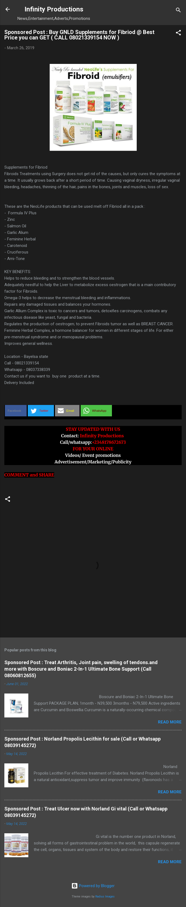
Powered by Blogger (93, 885)
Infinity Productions (54, 9)
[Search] (178, 11)
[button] (178, 33)
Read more (170, 722)
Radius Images (105, 896)
